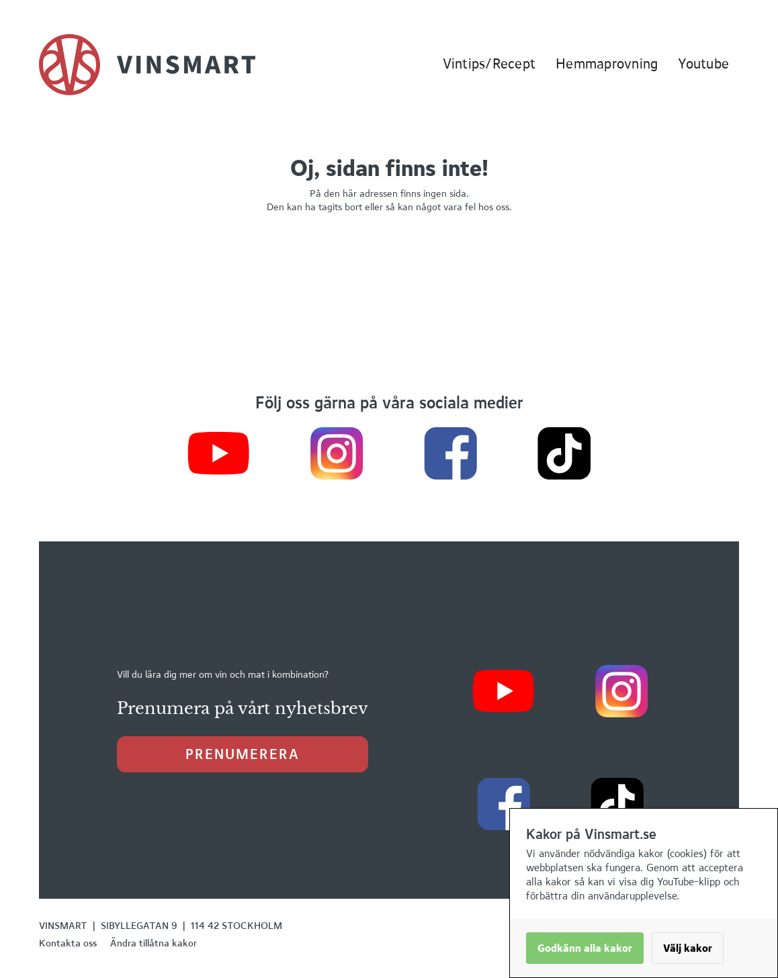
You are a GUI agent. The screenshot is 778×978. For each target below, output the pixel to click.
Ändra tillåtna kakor (153, 943)
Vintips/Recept (489, 63)
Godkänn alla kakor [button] (584, 948)
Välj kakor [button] (687, 948)
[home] (147, 64)
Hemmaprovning (607, 63)
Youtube (703, 63)
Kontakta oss (68, 943)
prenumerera (242, 754)
